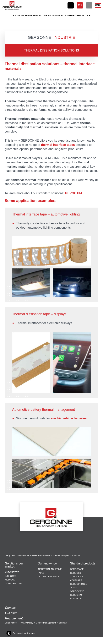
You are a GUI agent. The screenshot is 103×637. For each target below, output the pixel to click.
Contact (10, 607)
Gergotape (77, 569)
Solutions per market (27, 555)
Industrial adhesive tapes (50, 571)
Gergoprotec (78, 584)
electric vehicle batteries (69, 418)
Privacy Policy (26, 623)
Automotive (44, 555)
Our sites (11, 613)
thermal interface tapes (58, 144)
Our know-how (47, 563)
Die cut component (49, 576)
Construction (13, 583)
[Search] (89, 5)
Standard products (82, 563)
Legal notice (11, 623)
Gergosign (76, 576)
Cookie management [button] (46, 623)
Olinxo (74, 587)
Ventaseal (76, 598)
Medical (10, 580)
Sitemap (63, 623)
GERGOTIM (73, 193)
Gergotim (76, 595)
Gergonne (10, 555)
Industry (10, 576)
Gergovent (77, 591)
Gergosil (75, 573)
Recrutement (14, 618)
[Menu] (98, 5)
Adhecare (76, 580)
